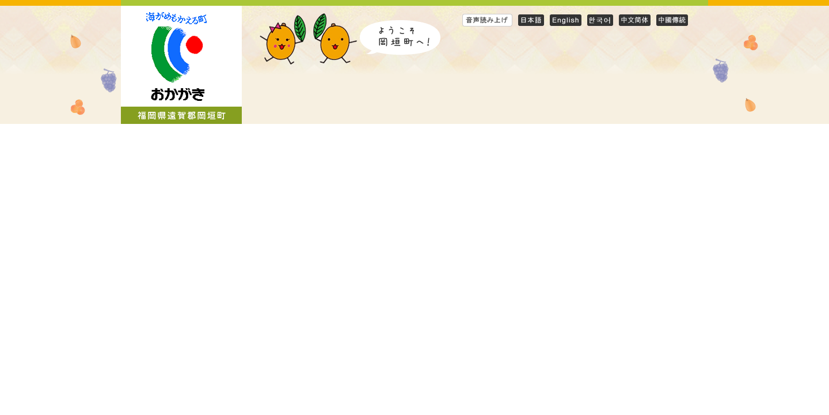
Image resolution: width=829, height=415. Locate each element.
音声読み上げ (487, 20)
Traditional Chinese (672, 20)
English (565, 20)
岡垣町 (181, 65)
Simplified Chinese (635, 20)
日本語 (531, 20)
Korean (600, 20)
